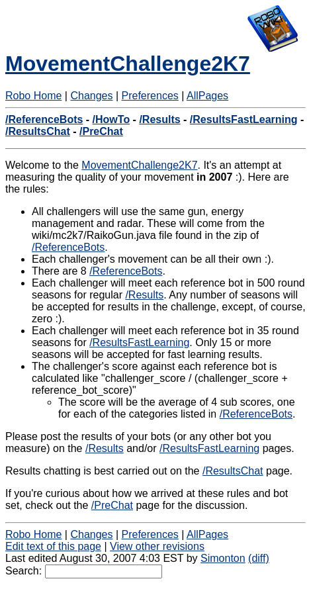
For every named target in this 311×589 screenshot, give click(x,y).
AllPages (207, 95)
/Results (159, 119)
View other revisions (157, 546)
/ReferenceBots (44, 119)
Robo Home (33, 95)
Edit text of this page (53, 546)
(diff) (258, 558)
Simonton (222, 558)
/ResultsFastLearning (244, 119)
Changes (91, 95)
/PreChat (101, 131)
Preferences (150, 95)
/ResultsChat (37, 131)
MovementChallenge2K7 (127, 63)
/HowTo (111, 119)
